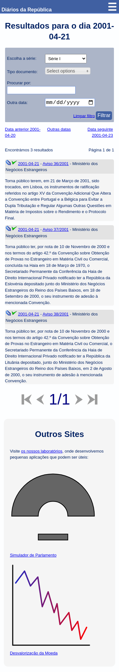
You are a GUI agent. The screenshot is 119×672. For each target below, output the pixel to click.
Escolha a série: (21, 58)
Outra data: (17, 102)
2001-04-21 (28, 165)
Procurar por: (19, 82)
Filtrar (103, 116)
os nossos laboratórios (41, 452)
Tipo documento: (22, 71)
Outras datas (59, 130)
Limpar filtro (84, 116)
